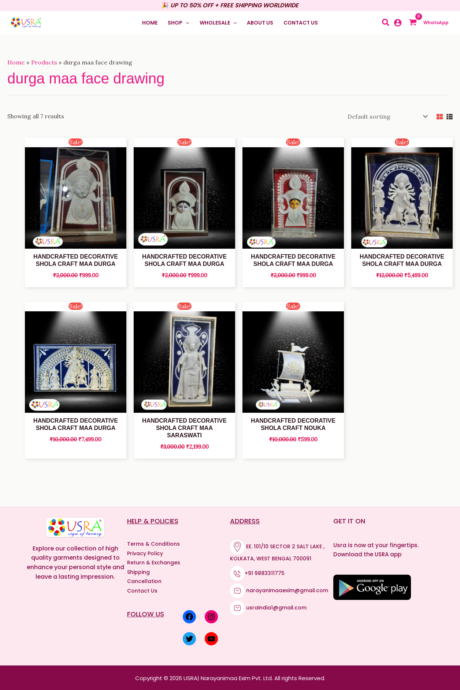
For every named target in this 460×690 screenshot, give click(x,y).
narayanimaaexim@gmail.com (287, 589)
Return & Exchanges (153, 561)
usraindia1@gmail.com (276, 606)
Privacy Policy (145, 552)
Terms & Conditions (153, 542)
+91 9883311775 (265, 572)
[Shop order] (386, 116)
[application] (185, 22)
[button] (178, 22)
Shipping (138, 571)
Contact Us (142, 589)
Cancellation (144, 580)
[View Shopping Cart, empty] (414, 23)
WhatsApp (436, 22)
